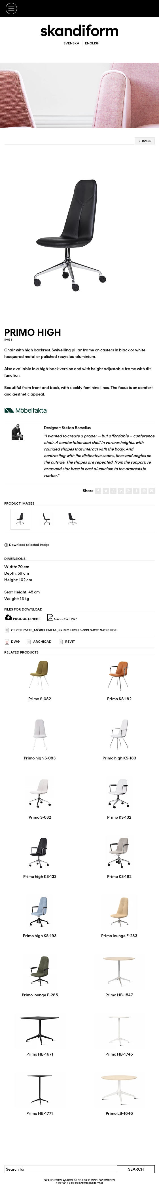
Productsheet (22, 619)
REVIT (67, 642)
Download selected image (27, 545)
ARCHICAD (39, 642)
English (92, 43)
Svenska (71, 43)
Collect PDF (62, 617)
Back (145, 141)
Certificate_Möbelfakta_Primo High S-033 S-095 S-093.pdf (61, 630)
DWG (12, 642)
